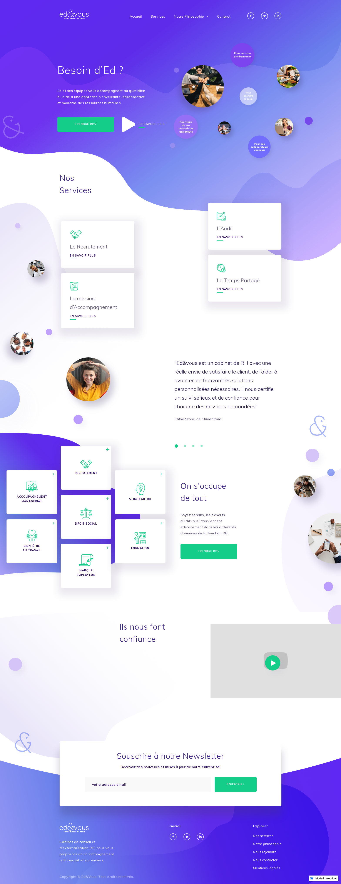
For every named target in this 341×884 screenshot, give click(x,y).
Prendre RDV (86, 124)
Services (158, 16)
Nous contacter (265, 860)
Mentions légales (266, 868)
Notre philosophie (267, 844)
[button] (190, 16)
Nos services (263, 836)
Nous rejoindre (264, 852)
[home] (74, 14)
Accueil (136, 16)
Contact (224, 16)
